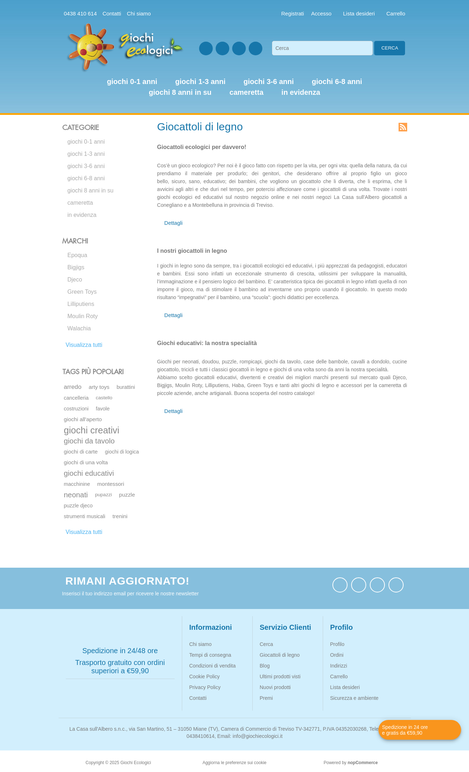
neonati (76, 495)
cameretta (80, 203)
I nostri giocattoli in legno (192, 251)
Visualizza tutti (84, 345)
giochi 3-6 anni (86, 166)
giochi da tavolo (89, 441)
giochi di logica (122, 452)
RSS (403, 127)
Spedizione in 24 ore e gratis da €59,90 (405, 730)
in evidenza (82, 215)
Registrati (292, 13)
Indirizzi (338, 666)
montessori (110, 484)
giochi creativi (91, 430)
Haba (238, 385)
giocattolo (310, 181)
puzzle (127, 495)
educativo (214, 181)
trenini (120, 516)
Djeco (75, 279)
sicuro (178, 181)
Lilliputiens (81, 304)
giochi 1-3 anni (86, 154)
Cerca (389, 48)
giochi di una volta (86, 462)
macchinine (77, 484)
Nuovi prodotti (275, 687)
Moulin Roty (83, 316)
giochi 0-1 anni (86, 142)
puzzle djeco (78, 505)
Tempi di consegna (210, 655)
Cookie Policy (204, 676)
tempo (236, 189)
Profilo (337, 644)
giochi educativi (89, 473)
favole (103, 408)
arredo (73, 386)
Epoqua (77, 255)
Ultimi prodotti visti (280, 676)
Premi (266, 698)
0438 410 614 (80, 13)
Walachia (79, 328)
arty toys (99, 387)
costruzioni (76, 408)
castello (104, 397)
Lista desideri (345, 687)
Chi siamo (139, 13)
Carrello (339, 676)
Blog (265, 666)
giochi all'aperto (83, 419)
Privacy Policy (205, 687)
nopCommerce (363, 762)
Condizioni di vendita (212, 666)
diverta (346, 181)
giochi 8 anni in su (91, 190)
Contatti (111, 13)
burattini (125, 387)
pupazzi (103, 494)
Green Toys (82, 292)
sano (194, 181)
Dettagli (173, 223)
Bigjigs (76, 267)
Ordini (337, 655)
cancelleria (76, 398)
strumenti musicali (85, 516)
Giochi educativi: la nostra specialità (207, 343)
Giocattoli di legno (280, 655)
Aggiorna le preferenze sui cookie (234, 762)
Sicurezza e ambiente (354, 698)
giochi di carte (81, 451)
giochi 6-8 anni (86, 178)
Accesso (321, 13)
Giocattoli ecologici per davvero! (201, 147)
